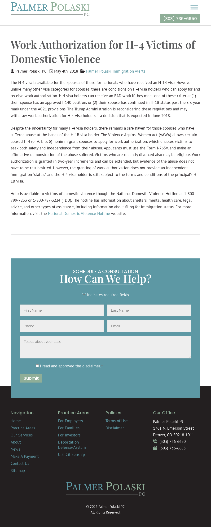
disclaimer (91, 366)
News (15, 449)
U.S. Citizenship (71, 454)
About (16, 442)
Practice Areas (23, 428)
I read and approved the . (71, 366)
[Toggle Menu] (194, 7)
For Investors (69, 435)
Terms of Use (117, 420)
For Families (68, 428)
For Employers (70, 420)
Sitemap (18, 470)
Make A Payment (25, 456)
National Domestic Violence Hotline (79, 213)
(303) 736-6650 (180, 19)
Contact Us (20, 463)
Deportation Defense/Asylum (72, 445)
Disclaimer (115, 428)
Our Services (22, 435)
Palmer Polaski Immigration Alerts (115, 71)
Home (16, 420)
